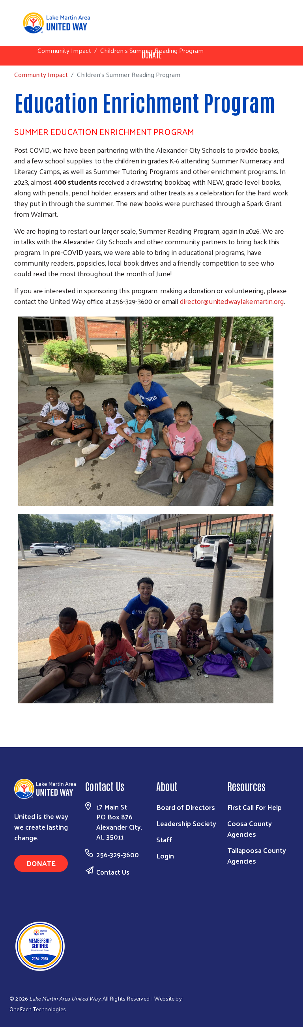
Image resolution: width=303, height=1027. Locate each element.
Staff (164, 839)
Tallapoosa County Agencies (256, 855)
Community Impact (64, 50)
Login (165, 855)
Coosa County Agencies (249, 828)
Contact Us (112, 872)
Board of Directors (185, 807)
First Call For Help (254, 807)
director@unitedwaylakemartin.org (232, 300)
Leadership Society (186, 823)
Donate (41, 863)
